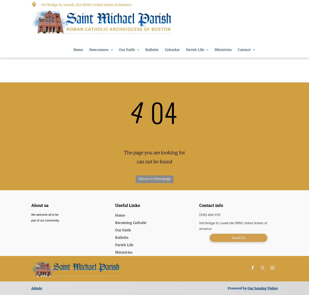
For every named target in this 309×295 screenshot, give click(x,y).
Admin (36, 288)
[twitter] (262, 268)
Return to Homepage (155, 179)
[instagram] (272, 268)
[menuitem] (78, 49)
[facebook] (252, 268)
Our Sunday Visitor (263, 288)
